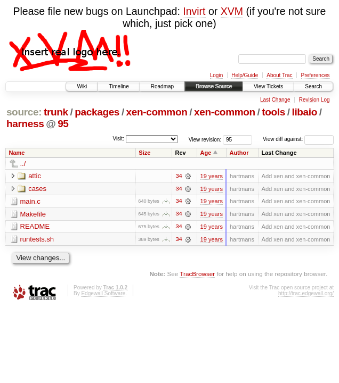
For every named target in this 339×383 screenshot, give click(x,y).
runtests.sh (37, 240)
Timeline (118, 86)
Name (17, 152)
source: (24, 112)
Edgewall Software (103, 294)
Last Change (275, 100)
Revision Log (314, 100)
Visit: (118, 138)
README (35, 227)
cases (37, 189)
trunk (56, 112)
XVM (232, 11)
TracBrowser (197, 274)
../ (23, 164)
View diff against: (298, 139)
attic (34, 176)
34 (178, 176)
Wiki (82, 86)
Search (313, 86)
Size (144, 152)
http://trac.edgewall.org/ (306, 294)
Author (238, 152)
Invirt (194, 11)
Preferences (315, 75)
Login (216, 75)
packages (97, 112)
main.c (30, 201)
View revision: (205, 139)
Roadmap (162, 86)
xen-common (157, 112)
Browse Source (214, 86)
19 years (211, 176)
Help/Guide (244, 75)
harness (25, 123)
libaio (304, 112)
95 (63, 123)
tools (273, 112)
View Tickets (268, 86)
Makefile (33, 214)
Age (206, 152)
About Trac (279, 75)
